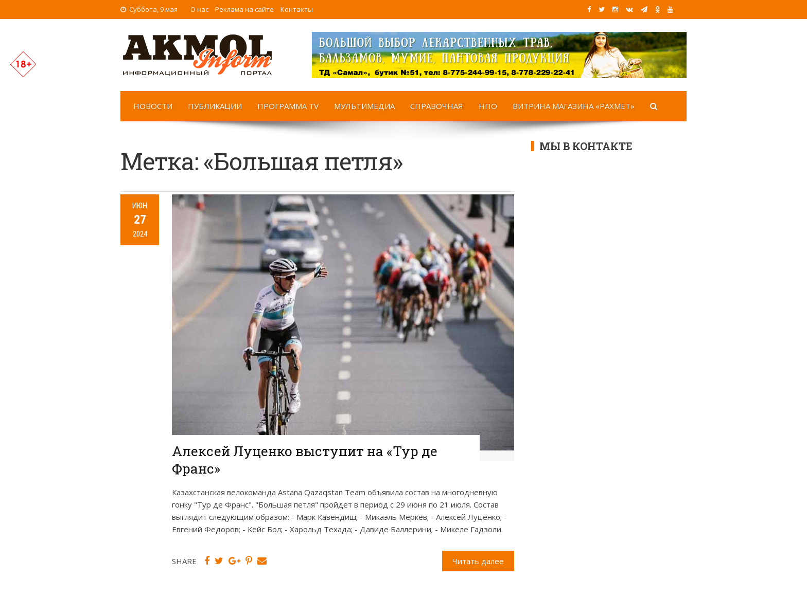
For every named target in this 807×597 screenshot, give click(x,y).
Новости (152, 106)
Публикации (215, 106)
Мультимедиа (364, 106)
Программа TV (288, 106)
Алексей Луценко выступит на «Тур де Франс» (304, 459)
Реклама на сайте (244, 9)
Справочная (436, 106)
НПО (488, 106)
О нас (199, 9)
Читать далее (478, 561)
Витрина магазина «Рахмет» (574, 106)
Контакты (296, 9)
